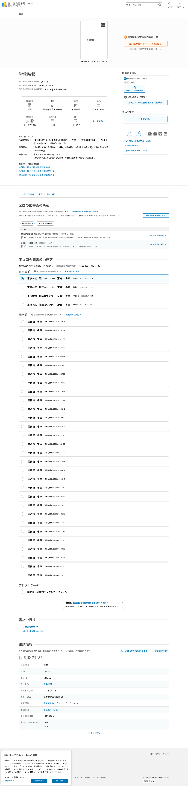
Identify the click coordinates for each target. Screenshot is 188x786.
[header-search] (144, 4)
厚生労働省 (48, 703)
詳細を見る (9, 780)
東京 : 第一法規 (50, 709)
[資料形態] (45, 223)
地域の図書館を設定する (156, 215)
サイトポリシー (99, 777)
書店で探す (145, 119)
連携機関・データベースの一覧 (86, 211)
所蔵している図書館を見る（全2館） (145, 102)
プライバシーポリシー (80, 777)
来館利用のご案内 (73, 271)
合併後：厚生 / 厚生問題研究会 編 (34, 167)
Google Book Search (34, 630)
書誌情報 (51, 194)
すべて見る (97, 121)
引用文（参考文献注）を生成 (137, 140)
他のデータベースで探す (135, 150)
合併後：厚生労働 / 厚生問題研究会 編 (37, 171)
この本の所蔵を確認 (157, 235)
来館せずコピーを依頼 (134, 89)
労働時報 (47, 684)
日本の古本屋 (30, 626)
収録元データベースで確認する (145, 43)
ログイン (180, 4)
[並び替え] (27, 223)
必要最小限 (39, 780)
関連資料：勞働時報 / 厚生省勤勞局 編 (37, 174)
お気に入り (129, 133)
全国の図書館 (28, 194)
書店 (40, 194)
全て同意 (60, 780)
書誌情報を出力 (132, 145)
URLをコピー (139, 133)
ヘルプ (169, 4)
